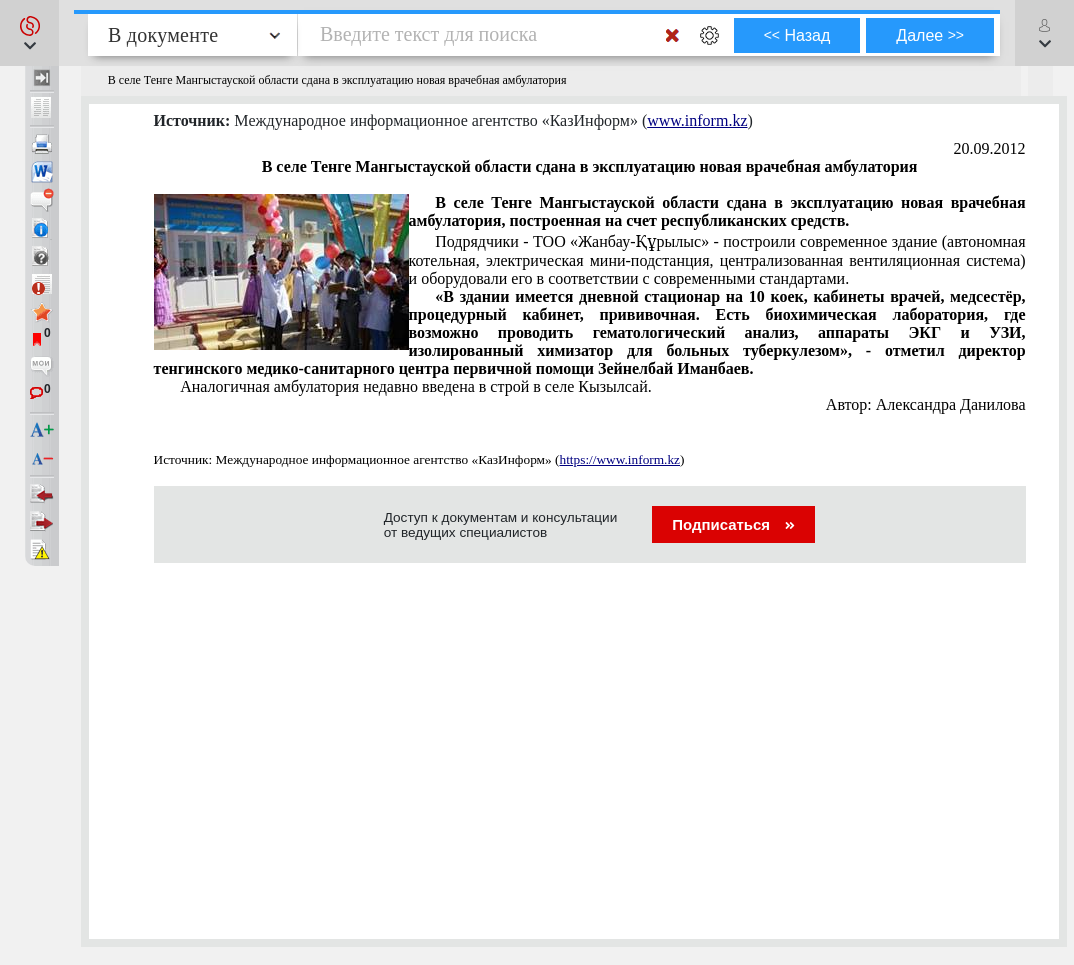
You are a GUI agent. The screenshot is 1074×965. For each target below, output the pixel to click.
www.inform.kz (697, 120)
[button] (29, 33)
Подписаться (733, 524)
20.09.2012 (990, 148)
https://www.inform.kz (619, 459)
